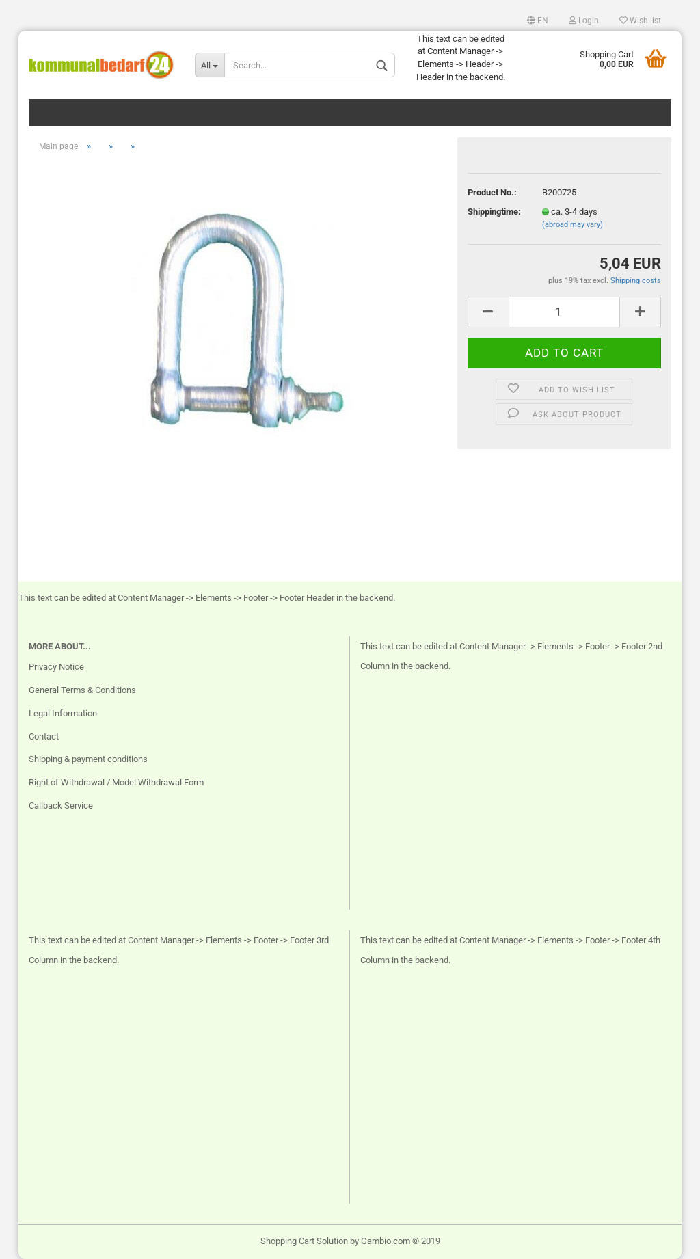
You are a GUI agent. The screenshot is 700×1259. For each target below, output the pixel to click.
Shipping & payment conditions (88, 759)
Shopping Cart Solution (304, 1241)
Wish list (640, 20)
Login (584, 20)
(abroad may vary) (572, 224)
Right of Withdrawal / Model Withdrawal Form (116, 782)
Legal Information (63, 713)
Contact (44, 736)
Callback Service (61, 805)
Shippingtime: (494, 211)
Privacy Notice (56, 667)
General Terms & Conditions (82, 690)
